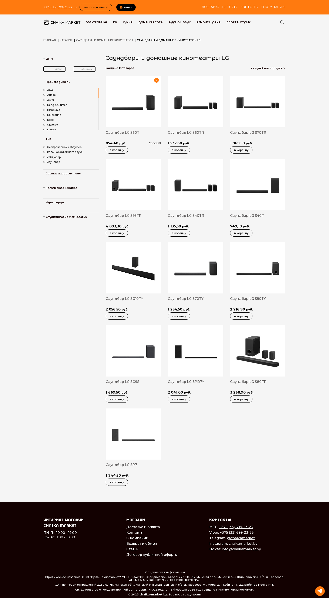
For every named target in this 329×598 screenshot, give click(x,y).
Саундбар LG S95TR (123, 216)
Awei (48, 100)
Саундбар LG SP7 (121, 465)
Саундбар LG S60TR (186, 133)
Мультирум (55, 202)
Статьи (132, 549)
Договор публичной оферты (152, 555)
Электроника (96, 22)
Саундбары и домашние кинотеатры (104, 40)
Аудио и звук (180, 22)
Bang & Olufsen (55, 104)
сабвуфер (52, 157)
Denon (49, 129)
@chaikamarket (241, 538)
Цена (49, 58)
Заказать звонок (96, 7)
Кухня (127, 22)
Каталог (66, 40)
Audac (49, 94)
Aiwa (48, 90)
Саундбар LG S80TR (248, 382)
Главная (49, 40)
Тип (48, 139)
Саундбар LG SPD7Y (186, 382)
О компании (273, 7)
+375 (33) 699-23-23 (236, 527)
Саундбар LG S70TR (248, 133)
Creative (50, 124)
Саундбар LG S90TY (248, 299)
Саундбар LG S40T (247, 216)
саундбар (51, 162)
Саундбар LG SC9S (122, 382)
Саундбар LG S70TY (186, 299)
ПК (115, 22)
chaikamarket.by (243, 544)
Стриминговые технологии (66, 216)
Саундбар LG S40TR (186, 216)
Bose (48, 119)
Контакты (249, 7)
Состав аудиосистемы (63, 173)
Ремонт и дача (209, 22)
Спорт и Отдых (238, 22)
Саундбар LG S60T (122, 133)
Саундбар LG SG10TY (124, 299)
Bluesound (52, 114)
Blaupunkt (51, 110)
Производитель (58, 81)
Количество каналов (61, 188)
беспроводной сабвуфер (62, 147)
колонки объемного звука (63, 152)
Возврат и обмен (141, 544)
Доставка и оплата (220, 7)
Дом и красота (150, 22)
